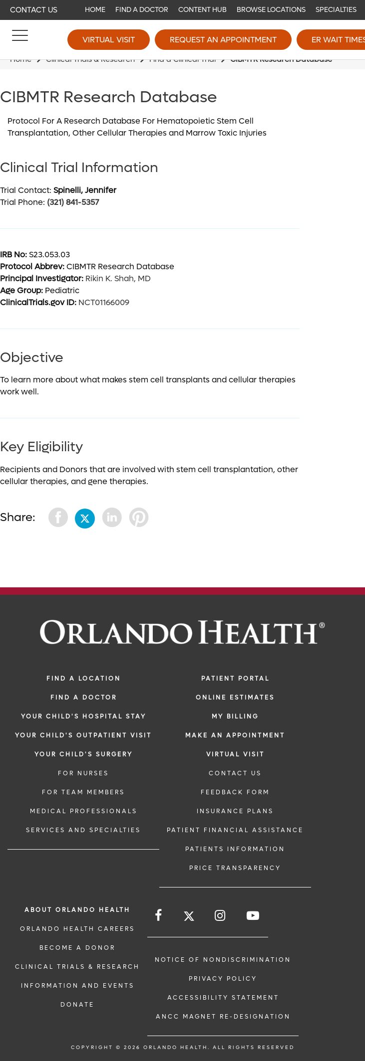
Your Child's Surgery (83, 754)
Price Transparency (235, 868)
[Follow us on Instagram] (221, 915)
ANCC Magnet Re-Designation (223, 1017)
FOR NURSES (83, 773)
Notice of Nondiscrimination (223, 960)
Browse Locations (271, 9)
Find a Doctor (141, 9)
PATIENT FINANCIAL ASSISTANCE (235, 830)
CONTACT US (235, 773)
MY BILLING (235, 716)
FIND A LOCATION (83, 679)
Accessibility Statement (223, 998)
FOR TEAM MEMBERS (83, 792)
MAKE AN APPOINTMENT (235, 735)
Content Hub (202, 9)
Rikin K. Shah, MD (118, 278)
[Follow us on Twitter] (189, 917)
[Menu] (20, 40)
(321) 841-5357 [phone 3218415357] (73, 202)
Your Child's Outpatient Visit (83, 735)
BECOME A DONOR (77, 948)
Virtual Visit (108, 39)
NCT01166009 (103, 302)
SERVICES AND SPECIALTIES (83, 830)
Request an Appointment (223, 39)
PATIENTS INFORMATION (235, 849)
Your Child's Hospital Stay (83, 716)
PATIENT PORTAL (235, 679)
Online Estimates (235, 698)
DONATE (77, 1005)
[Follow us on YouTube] (254, 915)
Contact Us (33, 10)
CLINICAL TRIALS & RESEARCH (77, 967)
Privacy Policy (223, 979)
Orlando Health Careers (77, 929)
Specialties (336, 9)
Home (95, 9)
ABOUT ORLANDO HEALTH (77, 910)
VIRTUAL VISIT (235, 754)
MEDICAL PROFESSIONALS (83, 811)
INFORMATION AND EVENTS (77, 986)
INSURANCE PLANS (235, 811)
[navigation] (182, 10)
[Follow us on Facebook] (159, 915)
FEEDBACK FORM (235, 792)
